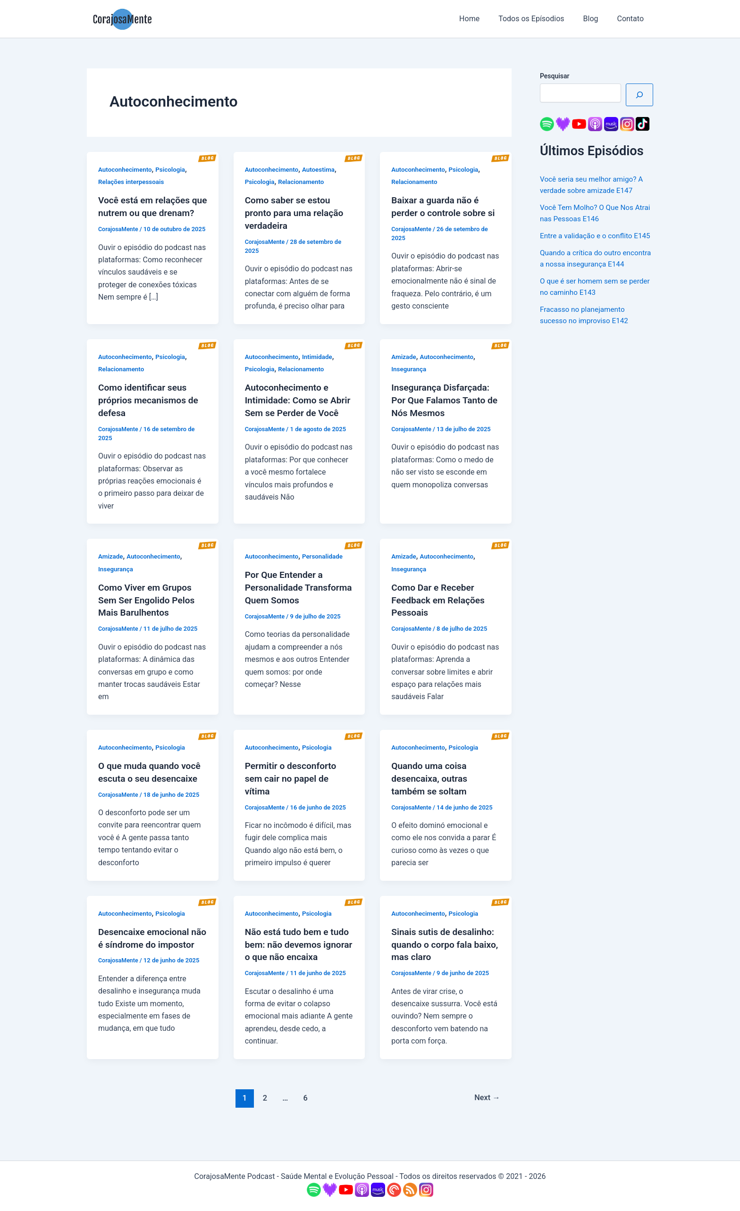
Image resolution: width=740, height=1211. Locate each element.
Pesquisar (555, 76)
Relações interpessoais (132, 181)
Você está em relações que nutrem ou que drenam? (146, 212)
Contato (632, 18)
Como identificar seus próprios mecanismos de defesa (150, 411)
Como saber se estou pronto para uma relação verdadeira (296, 212)
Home (482, 18)
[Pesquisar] (639, 95)
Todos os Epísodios (540, 18)
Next (486, 1120)
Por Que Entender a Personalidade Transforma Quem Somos (299, 600)
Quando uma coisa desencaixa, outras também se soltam (431, 790)
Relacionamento (303, 181)
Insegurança (409, 380)
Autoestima (321, 169)
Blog (596, 18)
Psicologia (173, 169)
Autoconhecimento (126, 169)
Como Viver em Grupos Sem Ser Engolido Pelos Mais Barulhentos (148, 613)
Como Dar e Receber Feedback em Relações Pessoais (440, 613)
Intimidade (320, 368)
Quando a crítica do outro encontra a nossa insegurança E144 (590, 275)
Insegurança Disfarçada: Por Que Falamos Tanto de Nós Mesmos (442, 411)
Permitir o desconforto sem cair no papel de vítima (293, 790)
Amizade (404, 368)
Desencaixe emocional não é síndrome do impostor (145, 955)
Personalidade (325, 570)
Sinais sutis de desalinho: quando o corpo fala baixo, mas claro (445, 955)
